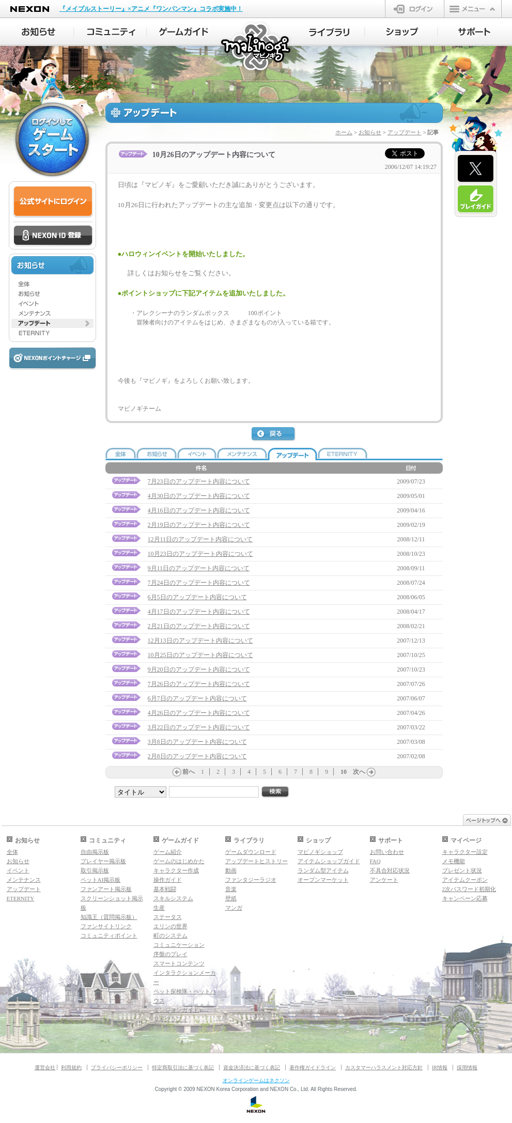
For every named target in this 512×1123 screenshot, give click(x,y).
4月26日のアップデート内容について (199, 712)
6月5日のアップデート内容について (197, 597)
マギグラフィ (170, 1019)
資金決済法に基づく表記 (251, 1067)
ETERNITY (21, 898)
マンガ (233, 907)
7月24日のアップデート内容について (199, 582)
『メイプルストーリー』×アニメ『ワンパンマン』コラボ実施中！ (151, 8)
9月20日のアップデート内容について (199, 669)
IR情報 (439, 1067)
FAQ (375, 861)
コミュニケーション (179, 945)
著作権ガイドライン (312, 1067)
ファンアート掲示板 (106, 889)
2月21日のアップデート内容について (199, 626)
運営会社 (45, 1067)
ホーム (343, 132)
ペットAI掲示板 (101, 880)
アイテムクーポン (465, 880)
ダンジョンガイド (176, 1010)
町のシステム (170, 935)
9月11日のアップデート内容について (199, 568)
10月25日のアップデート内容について (200, 655)
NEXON (29, 9)
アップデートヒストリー (256, 861)
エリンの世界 (170, 926)
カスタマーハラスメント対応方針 (384, 1067)
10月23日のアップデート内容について (200, 553)
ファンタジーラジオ (250, 880)
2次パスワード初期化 (469, 889)
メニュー (472, 9)
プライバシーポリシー (117, 1067)
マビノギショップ (320, 852)
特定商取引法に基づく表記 (183, 1067)
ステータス (167, 917)
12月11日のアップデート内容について (200, 539)
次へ (359, 771)
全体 (12, 852)
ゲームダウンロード (250, 852)
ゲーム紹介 (167, 852)
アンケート (384, 880)
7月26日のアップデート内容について (199, 684)
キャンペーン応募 (465, 898)
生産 (159, 907)
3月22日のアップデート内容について (199, 727)
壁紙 (231, 898)
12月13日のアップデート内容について (200, 640)
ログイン (414, 9)
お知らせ (370, 132)
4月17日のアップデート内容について (199, 611)
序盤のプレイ (170, 954)
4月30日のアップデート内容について (199, 496)
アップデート (404, 132)
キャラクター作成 (176, 870)
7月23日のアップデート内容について (199, 481)
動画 (231, 870)
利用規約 (71, 1067)
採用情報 (467, 1067)
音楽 (231, 889)
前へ (188, 771)
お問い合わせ (387, 852)
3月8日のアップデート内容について (197, 741)
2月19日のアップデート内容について (199, 524)
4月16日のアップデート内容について (199, 510)
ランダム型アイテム (323, 870)
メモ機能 (453, 861)
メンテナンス (24, 880)
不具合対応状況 (390, 870)
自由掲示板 (95, 852)
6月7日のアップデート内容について (197, 698)
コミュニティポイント (109, 935)
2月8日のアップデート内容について (197, 756)
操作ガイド (167, 880)
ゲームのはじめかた (179, 861)
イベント (18, 870)
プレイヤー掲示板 (103, 861)
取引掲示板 (95, 870)
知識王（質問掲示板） (109, 917)
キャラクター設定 (465, 852)
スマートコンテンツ (179, 963)
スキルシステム (173, 898)
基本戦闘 (164, 889)
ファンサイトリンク (106, 926)
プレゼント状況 (462, 870)
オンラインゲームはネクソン (256, 1080)
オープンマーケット (323, 880)
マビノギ (256, 47)
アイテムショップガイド (329, 861)
